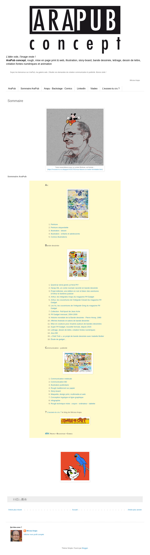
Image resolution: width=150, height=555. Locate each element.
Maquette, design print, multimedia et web (68, 394)
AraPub (12, 88)
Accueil (75, 510)
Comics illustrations (59, 237)
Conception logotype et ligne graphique (67, 397)
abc (47, 433)
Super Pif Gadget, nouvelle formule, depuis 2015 (71, 327)
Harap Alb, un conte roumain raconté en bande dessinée (74, 288)
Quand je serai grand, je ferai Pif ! (65, 285)
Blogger (85, 548)
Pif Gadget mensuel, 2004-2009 (64, 314)
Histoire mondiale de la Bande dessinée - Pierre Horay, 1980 (76, 317)
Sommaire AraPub (30, 88)
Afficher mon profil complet (34, 535)
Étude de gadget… (58, 339)
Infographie (55, 400)
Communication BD (59, 382)
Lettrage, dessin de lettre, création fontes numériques (73, 330)
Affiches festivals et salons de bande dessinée (70, 321)
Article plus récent (15, 510)
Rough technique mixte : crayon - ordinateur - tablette (73, 404)
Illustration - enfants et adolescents (65, 234)
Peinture (54, 224)
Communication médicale (61, 379)
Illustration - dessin (58, 231)
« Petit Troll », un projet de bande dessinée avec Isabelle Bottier (77, 336)
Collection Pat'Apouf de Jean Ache (65, 311)
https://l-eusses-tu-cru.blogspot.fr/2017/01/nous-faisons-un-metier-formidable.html (75, 169)
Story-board (56, 391)
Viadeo (94, 88)
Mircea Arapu (32, 531)
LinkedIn (81, 88)
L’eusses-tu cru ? (111, 88)
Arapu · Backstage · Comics (58, 88)
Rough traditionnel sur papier (63, 388)
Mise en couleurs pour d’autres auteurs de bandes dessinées (76, 324)
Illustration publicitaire (60, 385)
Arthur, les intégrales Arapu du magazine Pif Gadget (72, 297)
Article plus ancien (135, 510)
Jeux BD (54, 333)
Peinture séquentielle (59, 227)
